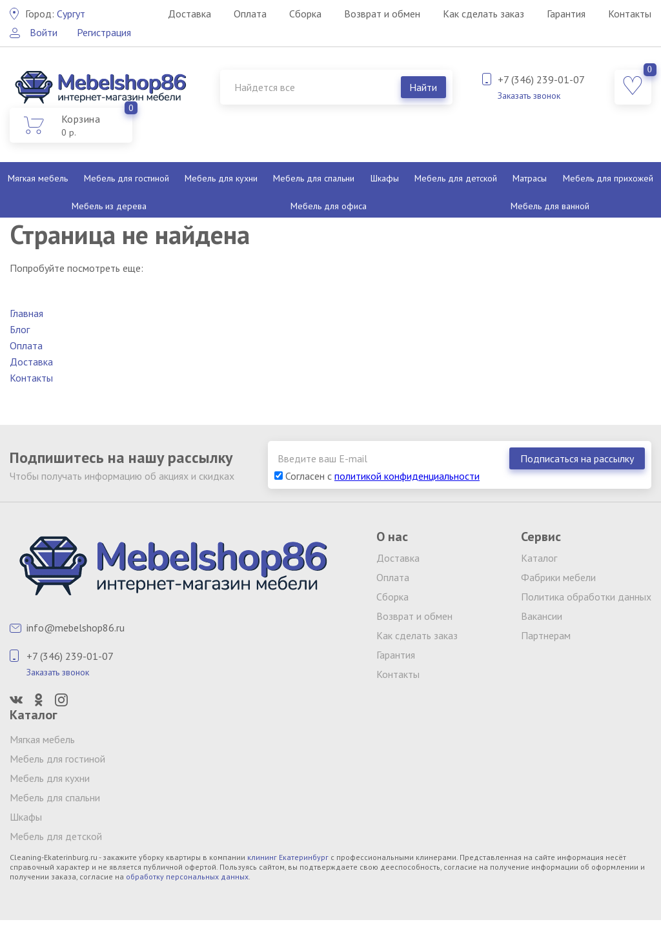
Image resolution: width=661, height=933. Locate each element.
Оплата (250, 13)
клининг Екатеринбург (288, 857)
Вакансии (541, 616)
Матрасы (530, 178)
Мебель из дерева (109, 206)
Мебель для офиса (328, 206)
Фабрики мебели (558, 577)
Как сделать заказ (483, 13)
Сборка (305, 13)
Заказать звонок (529, 95)
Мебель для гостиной (126, 178)
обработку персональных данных (187, 876)
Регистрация (104, 32)
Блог (20, 329)
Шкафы (385, 178)
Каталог (539, 557)
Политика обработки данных (586, 596)
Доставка (189, 13)
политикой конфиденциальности (407, 475)
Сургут (55, 13)
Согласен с (377, 475)
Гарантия (566, 13)
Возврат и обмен (382, 13)
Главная (26, 313)
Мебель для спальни (313, 178)
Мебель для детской (455, 178)
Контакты (629, 13)
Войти (43, 32)
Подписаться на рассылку (577, 458)
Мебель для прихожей (608, 178)
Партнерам (546, 635)
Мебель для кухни (221, 178)
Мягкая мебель (38, 178)
